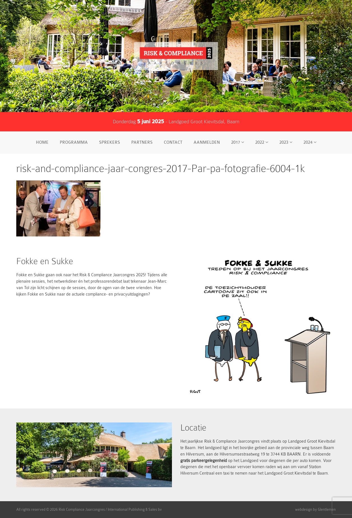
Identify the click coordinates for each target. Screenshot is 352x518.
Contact (173, 142)
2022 (261, 142)
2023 (285, 142)
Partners (142, 142)
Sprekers (109, 142)
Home (42, 142)
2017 (237, 142)
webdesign (303, 509)
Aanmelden (207, 142)
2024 (309, 142)
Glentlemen (327, 509)
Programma (74, 142)
